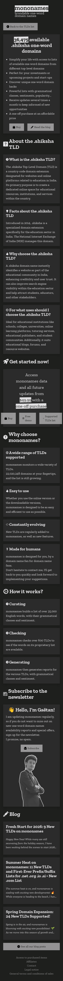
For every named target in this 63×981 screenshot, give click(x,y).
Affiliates (31, 961)
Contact (31, 965)
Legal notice (32, 969)
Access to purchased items (31, 957)
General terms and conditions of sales (31, 973)
